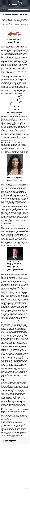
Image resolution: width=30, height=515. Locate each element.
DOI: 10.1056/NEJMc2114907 (6, 419)
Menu (3, 9)
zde (26, 405)
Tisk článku (15, 444)
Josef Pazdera (11, 440)
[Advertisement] (15, 457)
